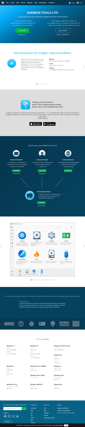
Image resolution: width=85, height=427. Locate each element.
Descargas (42, 2)
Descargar (63, 31)
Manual (46, 415)
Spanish (7, 421)
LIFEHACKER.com (24, 301)
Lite (7, 2)
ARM (35, 2)
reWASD (29, 2)
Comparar (33, 408)
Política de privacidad (63, 408)
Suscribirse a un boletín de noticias (14, 405)
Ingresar (73, 3)
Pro (17, 2)
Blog (45, 410)
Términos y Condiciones (63, 410)
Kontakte (46, 413)
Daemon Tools (3, 3)
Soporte (51, 2)
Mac (32, 420)
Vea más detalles (58, 425)
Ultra (12, 2)
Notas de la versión (49, 417)
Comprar (22, 30)
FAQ (45, 408)
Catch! (23, 2)
